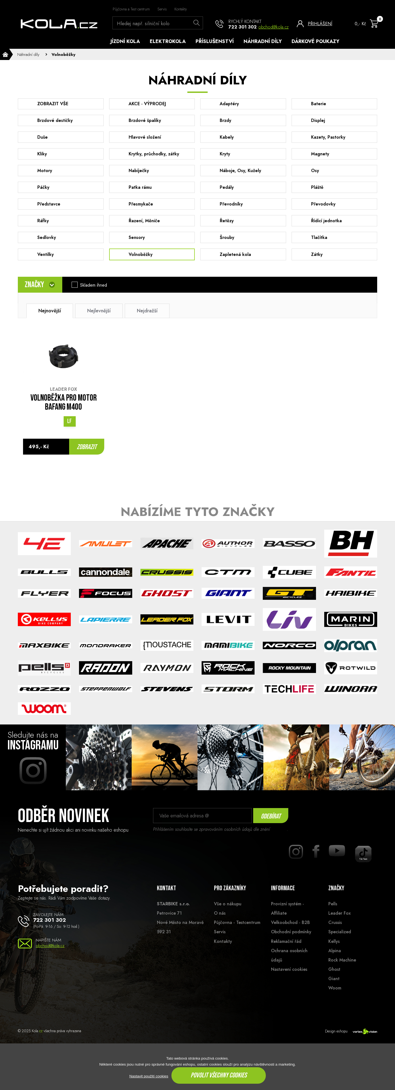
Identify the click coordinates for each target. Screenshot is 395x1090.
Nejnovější (49, 318)
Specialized (339, 939)
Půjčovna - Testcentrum (237, 930)
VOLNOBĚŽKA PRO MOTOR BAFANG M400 (63, 410)
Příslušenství (215, 41)
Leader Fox (339, 921)
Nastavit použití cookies (148, 1076)
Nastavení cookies (289, 977)
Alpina (334, 958)
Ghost (334, 977)
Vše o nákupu (227, 911)
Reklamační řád (286, 949)
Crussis (335, 930)
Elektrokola (168, 41)
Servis (162, 9)
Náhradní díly (263, 41)
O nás (219, 921)
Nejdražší (147, 318)
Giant (334, 986)
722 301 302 (242, 27)
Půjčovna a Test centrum (131, 9)
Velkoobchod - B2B (290, 930)
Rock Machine (342, 967)
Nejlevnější (99, 318)
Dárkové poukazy (315, 41)
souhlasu (279, 837)
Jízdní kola (125, 41)
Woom (334, 995)
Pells (332, 911)
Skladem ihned (95, 293)
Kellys (334, 949)
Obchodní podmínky (291, 939)
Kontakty (180, 9)
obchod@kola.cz (273, 27)
